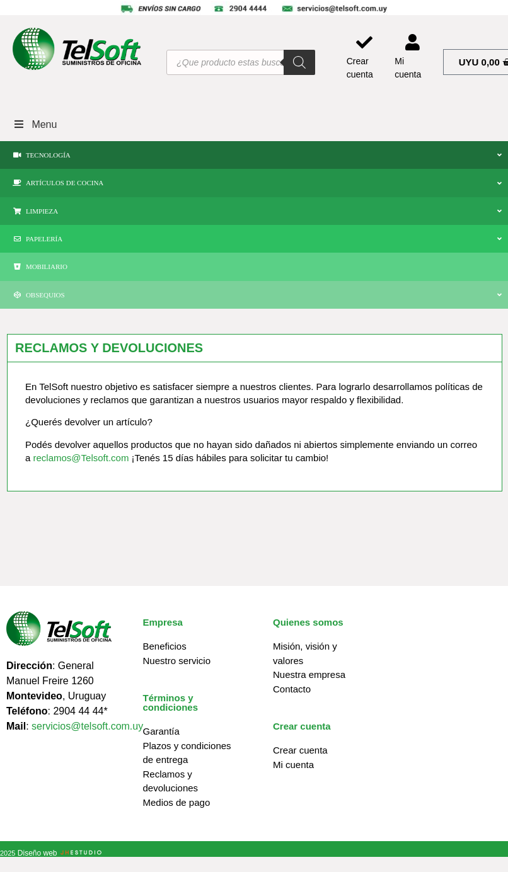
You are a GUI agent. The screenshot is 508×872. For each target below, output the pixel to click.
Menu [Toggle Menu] (35, 124)
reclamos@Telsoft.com (81, 457)
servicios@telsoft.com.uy (87, 726)
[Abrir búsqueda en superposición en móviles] (240, 62)
